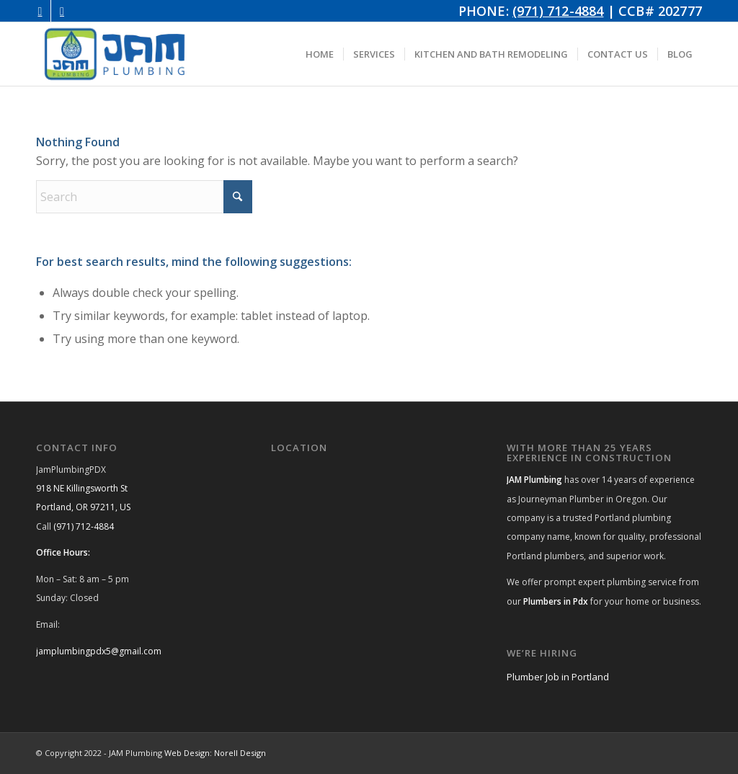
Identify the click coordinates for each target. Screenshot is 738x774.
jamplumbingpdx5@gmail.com (98, 651)
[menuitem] (319, 54)
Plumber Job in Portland (558, 676)
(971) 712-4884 (558, 10)
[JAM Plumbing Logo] (114, 54)
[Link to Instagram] (40, 11)
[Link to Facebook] (62, 11)
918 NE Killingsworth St (82, 488)
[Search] (144, 196)
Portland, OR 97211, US (83, 507)
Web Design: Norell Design (215, 752)
